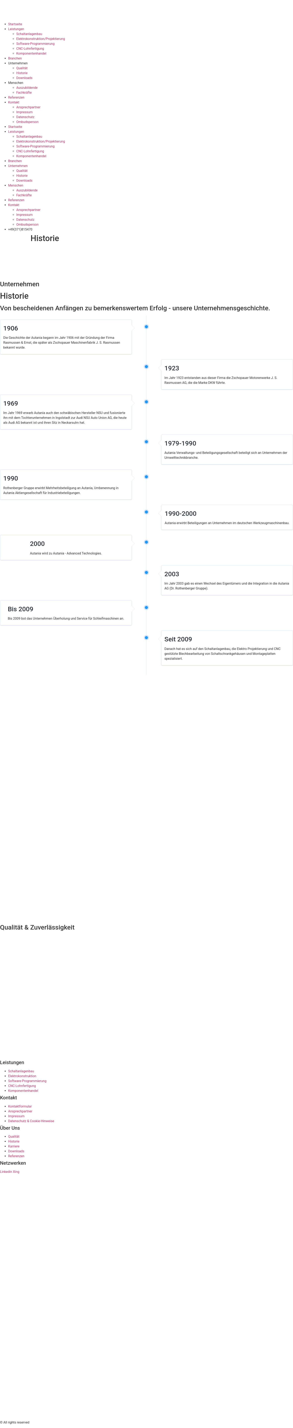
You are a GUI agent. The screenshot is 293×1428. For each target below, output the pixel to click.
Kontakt (13, 102)
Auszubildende (27, 88)
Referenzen (16, 97)
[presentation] (30, 262)
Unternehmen (18, 63)
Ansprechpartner (28, 107)
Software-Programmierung (35, 44)
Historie (22, 73)
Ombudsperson (27, 122)
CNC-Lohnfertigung (30, 48)
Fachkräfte (24, 92)
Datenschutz (25, 117)
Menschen (15, 83)
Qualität (21, 68)
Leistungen (16, 29)
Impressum (24, 112)
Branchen (15, 58)
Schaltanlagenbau (29, 34)
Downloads (24, 78)
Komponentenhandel (31, 53)
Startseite (15, 24)
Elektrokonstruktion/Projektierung (40, 39)
